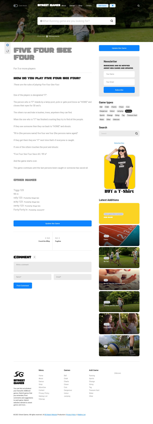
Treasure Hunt (132, 115)
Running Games (54, 36)
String (117, 115)
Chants (113, 107)
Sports (102, 115)
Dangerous (103, 111)
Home (41, 376)
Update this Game (52, 223)
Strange (109, 115)
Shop (80, 6)
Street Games (48, 6)
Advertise (42, 387)
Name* (18, 277)
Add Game (102, 6)
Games (71, 6)
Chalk (107, 107)
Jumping (120, 111)
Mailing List (43, 396)
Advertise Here (119, 143)
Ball (101, 107)
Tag (123, 115)
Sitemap (42, 399)
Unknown (116, 119)
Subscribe (119, 90)
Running (128, 111)
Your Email (110, 82)
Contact (89, 6)
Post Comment (23, 286)
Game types (106, 102)
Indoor (112, 111)
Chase (121, 107)
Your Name (110, 74)
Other (108, 119)
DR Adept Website (51, 415)
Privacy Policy (44, 393)
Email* (58, 277)
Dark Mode (22, 6)
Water (102, 119)
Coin (127, 107)
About (63, 6)
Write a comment (22, 265)
